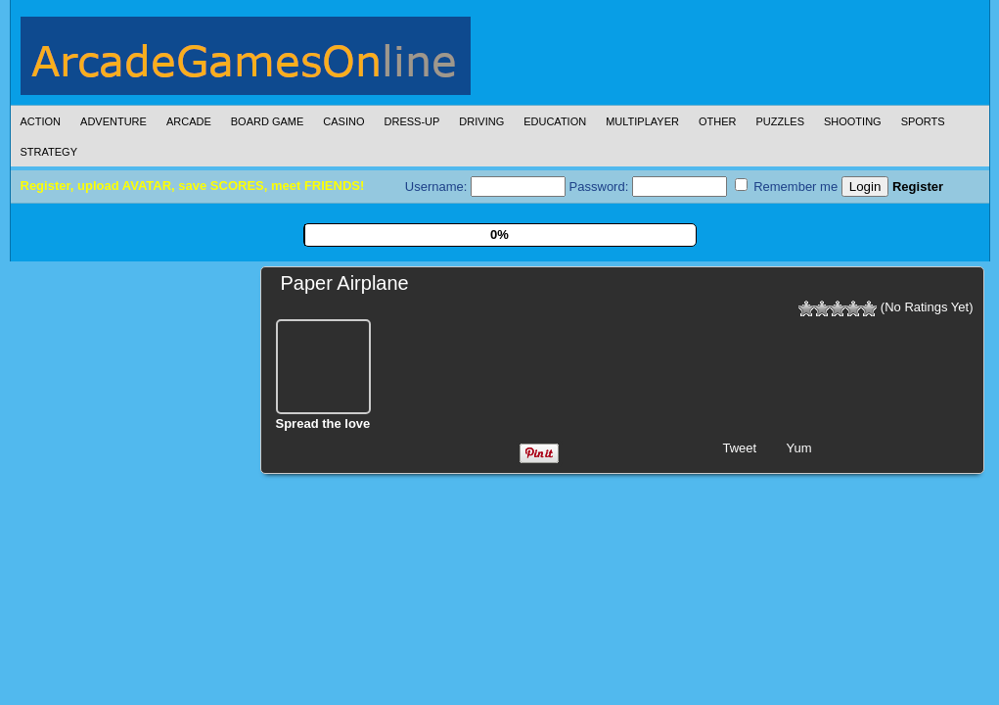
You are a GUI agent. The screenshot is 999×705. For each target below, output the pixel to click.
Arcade (188, 121)
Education (554, 121)
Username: (485, 186)
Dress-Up (412, 121)
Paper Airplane (345, 283)
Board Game (267, 121)
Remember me (787, 186)
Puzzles (779, 121)
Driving (481, 121)
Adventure (113, 121)
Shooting (853, 121)
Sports (923, 121)
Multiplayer (642, 121)
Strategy (49, 152)
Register (917, 186)
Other (718, 121)
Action (41, 121)
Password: (648, 186)
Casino (343, 121)
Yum (799, 448)
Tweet (740, 448)
